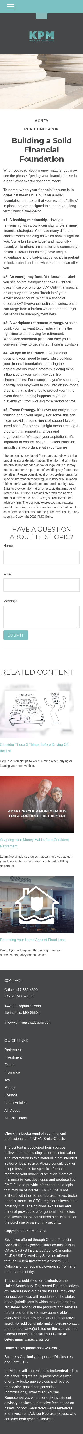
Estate (9, 1065)
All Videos (12, 1110)
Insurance (12, 1072)
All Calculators (15, 1118)
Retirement (13, 1050)
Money (9, 1088)
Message (10, 601)
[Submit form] (15, 635)
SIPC (22, 1256)
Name (8, 546)
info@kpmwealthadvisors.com (28, 1022)
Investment (13, 1057)
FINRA (9, 1256)
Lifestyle (10, 1095)
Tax (7, 1080)
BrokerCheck (53, 1139)
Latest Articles (15, 1103)
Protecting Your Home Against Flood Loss (32, 940)
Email (7, 573)
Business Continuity (20, 1357)
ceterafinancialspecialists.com (27, 1339)
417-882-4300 (26, 990)
